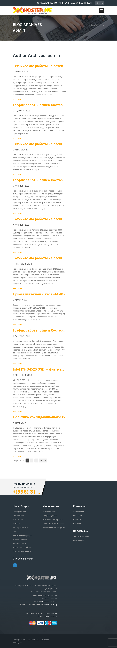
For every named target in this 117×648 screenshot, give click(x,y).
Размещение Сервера (22, 535)
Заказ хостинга (49, 511)
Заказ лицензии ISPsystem (54, 527)
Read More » (18, 99)
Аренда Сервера (20, 539)
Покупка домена (50, 515)
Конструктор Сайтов (22, 547)
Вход (79, 3)
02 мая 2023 (19, 422)
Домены (16, 523)
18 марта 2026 (20, 71)
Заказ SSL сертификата (53, 519)
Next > (43, 460)
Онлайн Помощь (67, 3)
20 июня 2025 (20, 149)
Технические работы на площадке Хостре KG (39, 144)
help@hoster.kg (50, 616)
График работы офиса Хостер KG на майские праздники (39, 180)
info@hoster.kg (50, 604)
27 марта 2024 (20, 299)
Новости (100, 25)
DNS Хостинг (18, 515)
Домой (93, 25)
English (88, 3)
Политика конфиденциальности (39, 417)
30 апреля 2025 (21, 185)
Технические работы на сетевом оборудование (39, 66)
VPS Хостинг (18, 519)
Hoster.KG (35, 640)
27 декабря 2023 (21, 336)
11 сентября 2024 (22, 263)
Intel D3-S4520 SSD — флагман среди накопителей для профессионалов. (39, 369)
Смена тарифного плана (53, 523)
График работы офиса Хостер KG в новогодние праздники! (39, 105)
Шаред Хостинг (19, 511)
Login (100, 3)
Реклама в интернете (22, 551)
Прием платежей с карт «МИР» (39, 294)
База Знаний (78, 540)
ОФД (15, 531)
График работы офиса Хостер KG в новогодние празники (39, 330)
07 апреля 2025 (21, 224)
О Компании (78, 511)
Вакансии (77, 523)
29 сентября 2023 (22, 375)
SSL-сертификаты (20, 527)
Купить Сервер (19, 543)
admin (54, 55)
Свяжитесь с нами (81, 536)
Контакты (77, 515)
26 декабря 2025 (21, 110)
